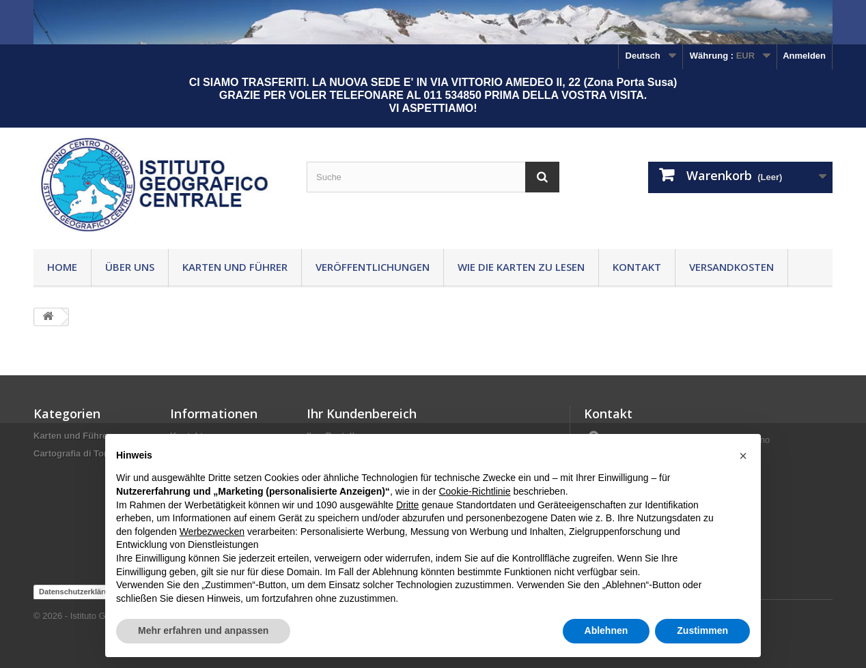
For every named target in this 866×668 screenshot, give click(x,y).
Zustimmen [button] (702, 630)
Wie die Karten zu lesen (521, 267)
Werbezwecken (212, 531)
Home (62, 267)
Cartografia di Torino (77, 453)
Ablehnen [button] (606, 630)
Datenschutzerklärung (78, 591)
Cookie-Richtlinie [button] (474, 491)
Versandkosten (731, 267)
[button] (743, 456)
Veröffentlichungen (373, 267)
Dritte (407, 504)
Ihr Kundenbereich (362, 413)
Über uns (129, 267)
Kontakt (637, 267)
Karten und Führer (235, 267)
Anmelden (804, 55)
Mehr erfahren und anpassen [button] (203, 630)
